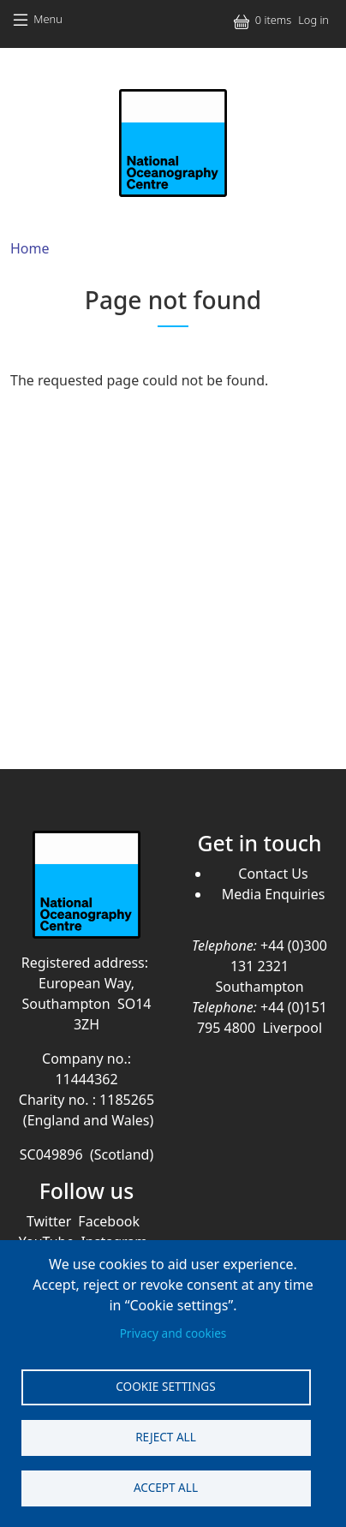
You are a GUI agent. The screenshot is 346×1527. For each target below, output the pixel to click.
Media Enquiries (273, 894)
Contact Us (272, 873)
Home (30, 248)
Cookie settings (165, 1386)
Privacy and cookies (173, 1333)
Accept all (166, 1487)
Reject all (165, 1437)
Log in (313, 19)
